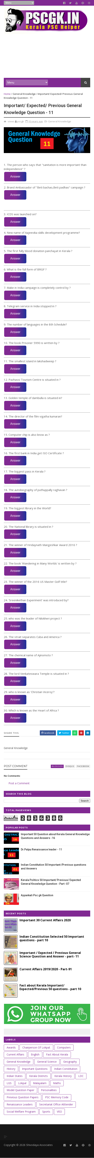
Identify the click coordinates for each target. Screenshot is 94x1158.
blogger (57, 766)
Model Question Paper (20, 1090)
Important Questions (35, 1069)
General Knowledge (24, 94)
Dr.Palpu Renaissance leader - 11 (41, 849)
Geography (70, 1061)
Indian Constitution (65, 1069)
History (11, 1069)
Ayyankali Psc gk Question (37, 895)
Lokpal (22, 1083)
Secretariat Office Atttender (56, 1104)
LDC (81, 1076)
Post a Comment (19, 783)
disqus (70, 766)
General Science (47, 1061)
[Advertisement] (47, 51)
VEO (59, 1111)
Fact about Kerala (57, 1054)
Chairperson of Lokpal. (36, 1047)
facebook (83, 766)
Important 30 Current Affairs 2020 (45, 920)
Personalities (49, 1090)
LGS (9, 1083)
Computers (64, 1047)
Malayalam (39, 1083)
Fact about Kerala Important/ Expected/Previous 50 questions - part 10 (50, 987)
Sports (46, 1111)
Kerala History (63, 1076)
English (35, 1054)
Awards (11, 1047)
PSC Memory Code (56, 1097)
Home (7, 94)
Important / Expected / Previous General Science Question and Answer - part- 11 (50, 954)
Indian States (15, 1076)
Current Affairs (15, 1054)
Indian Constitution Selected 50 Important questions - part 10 (52, 938)
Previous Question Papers (22, 1097)
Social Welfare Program (21, 1111)
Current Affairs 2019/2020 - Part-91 (46, 969)
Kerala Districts (38, 1076)
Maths (57, 1083)
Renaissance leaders (20, 1104)
